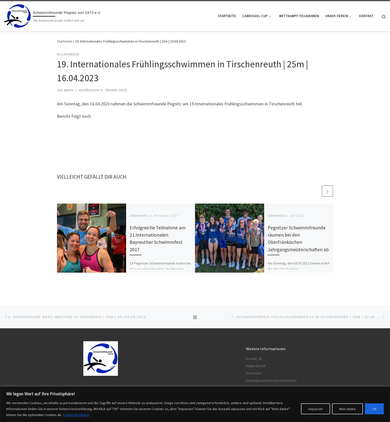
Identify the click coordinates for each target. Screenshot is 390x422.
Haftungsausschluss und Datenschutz (271, 381)
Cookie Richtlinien (76, 415)
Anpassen (315, 409)
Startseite (64, 41)
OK (374, 409)
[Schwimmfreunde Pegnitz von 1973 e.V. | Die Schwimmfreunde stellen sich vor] (17, 15)
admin (69, 90)
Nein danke (347, 409)
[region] (195, 404)
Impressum (253, 373)
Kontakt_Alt (254, 358)
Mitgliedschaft (255, 366)
